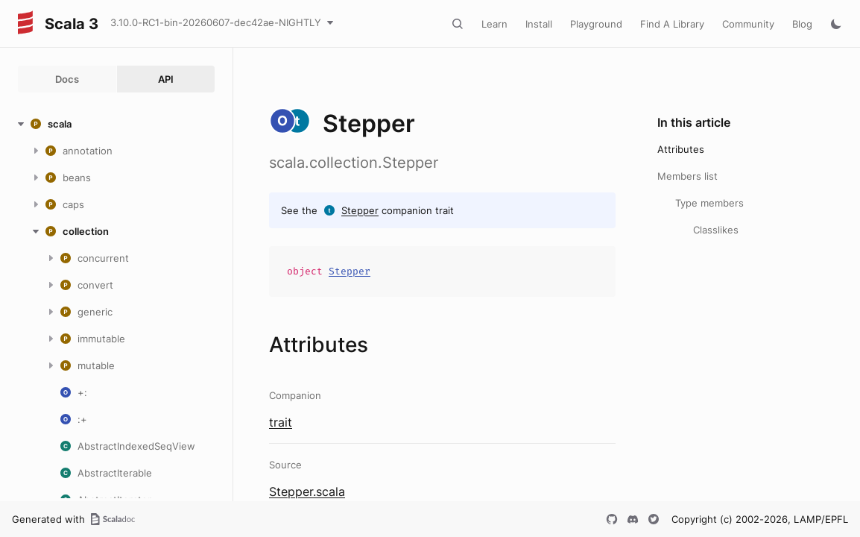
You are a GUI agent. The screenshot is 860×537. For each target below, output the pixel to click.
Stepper (360, 210)
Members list (687, 176)
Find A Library (672, 24)
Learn (494, 24)
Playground (596, 24)
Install (538, 24)
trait (280, 422)
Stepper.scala (307, 491)
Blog (802, 24)
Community (748, 24)
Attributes (680, 149)
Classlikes (716, 230)
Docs (67, 79)
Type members (709, 203)
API (166, 79)
